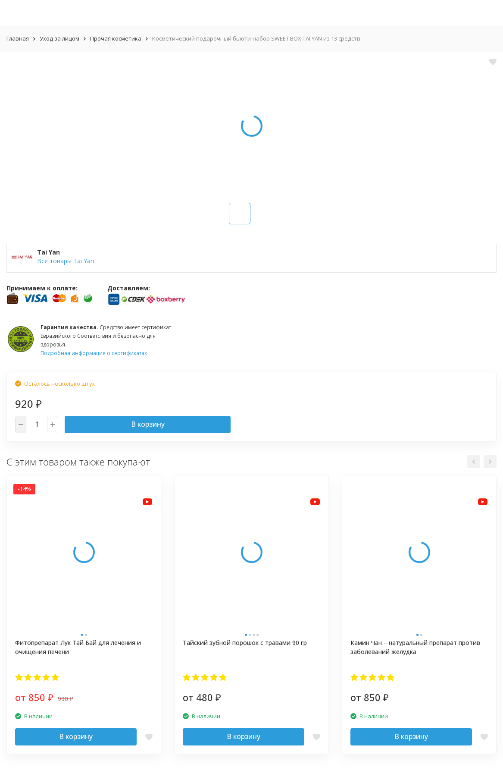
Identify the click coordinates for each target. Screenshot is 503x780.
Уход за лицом (59, 38)
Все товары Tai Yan (65, 261)
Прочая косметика (115, 38)
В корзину (148, 424)
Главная (17, 38)
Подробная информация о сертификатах (94, 353)
